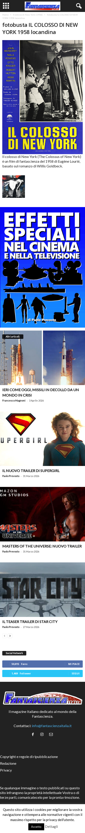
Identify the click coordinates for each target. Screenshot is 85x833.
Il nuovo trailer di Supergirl (30, 470)
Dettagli (51, 826)
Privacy (6, 770)
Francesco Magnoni (13, 400)
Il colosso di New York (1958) (28, 14)
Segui (76, 673)
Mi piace (74, 664)
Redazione (8, 763)
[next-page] (10, 635)
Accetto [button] (36, 826)
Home (5, 14)
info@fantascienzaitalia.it (52, 725)
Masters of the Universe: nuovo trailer (42, 546)
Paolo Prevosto (10, 476)
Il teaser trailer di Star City (29, 621)
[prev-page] (4, 635)
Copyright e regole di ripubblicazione (29, 756)
